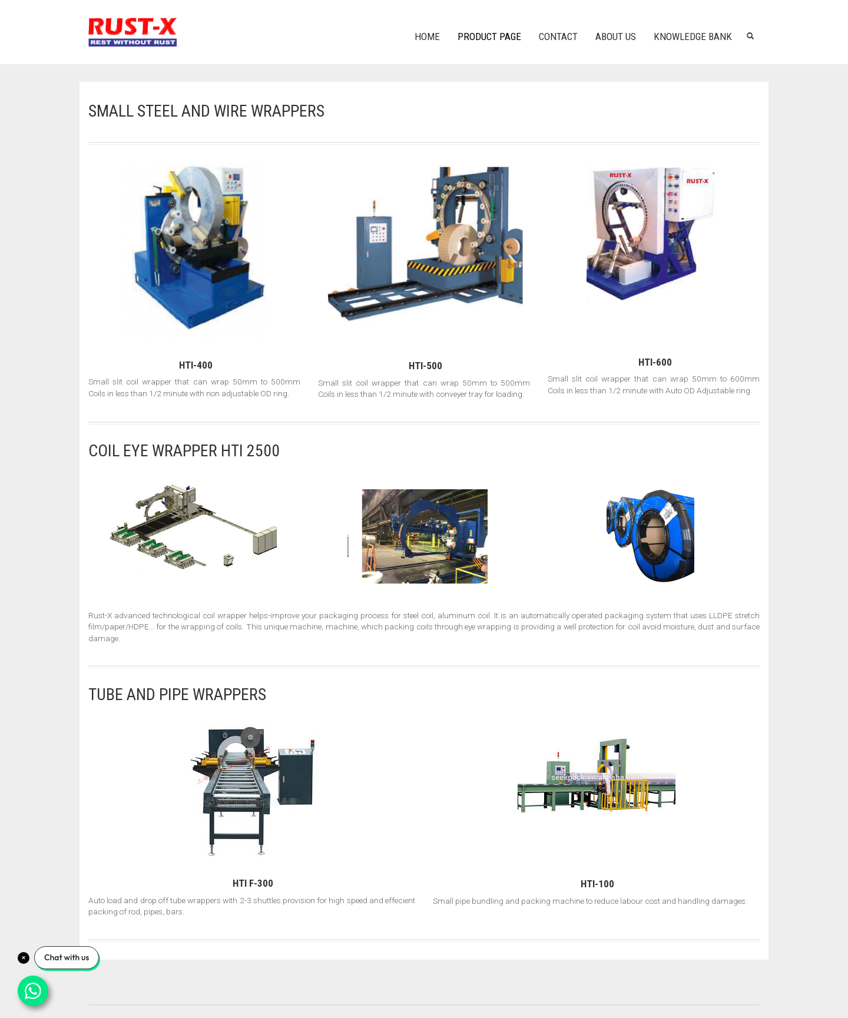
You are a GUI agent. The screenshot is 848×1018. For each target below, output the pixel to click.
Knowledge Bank (693, 36)
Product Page (489, 36)
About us (615, 36)
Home (427, 36)
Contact (558, 36)
